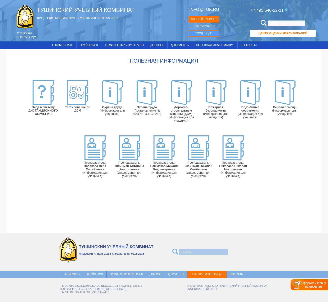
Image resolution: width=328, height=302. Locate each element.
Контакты (249, 45)
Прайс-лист (89, 45)
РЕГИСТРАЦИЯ (203, 25)
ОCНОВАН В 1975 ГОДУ (26, 35)
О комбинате (62, 45)
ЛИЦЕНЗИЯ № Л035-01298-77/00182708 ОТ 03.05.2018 (77, 18)
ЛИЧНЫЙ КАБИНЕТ (204, 19)
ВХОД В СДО (203, 33)
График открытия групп (124, 45)
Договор (157, 45)
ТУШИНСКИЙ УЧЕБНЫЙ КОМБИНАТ (86, 10)
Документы (180, 45)
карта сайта (100, 292)
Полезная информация (215, 45)
